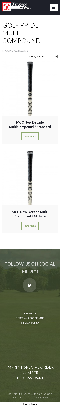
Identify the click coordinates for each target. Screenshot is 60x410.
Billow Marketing (38, 397)
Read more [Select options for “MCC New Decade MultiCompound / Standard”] (30, 136)
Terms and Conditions (30, 318)
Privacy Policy (30, 323)
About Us (30, 313)
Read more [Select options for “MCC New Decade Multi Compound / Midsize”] (30, 226)
